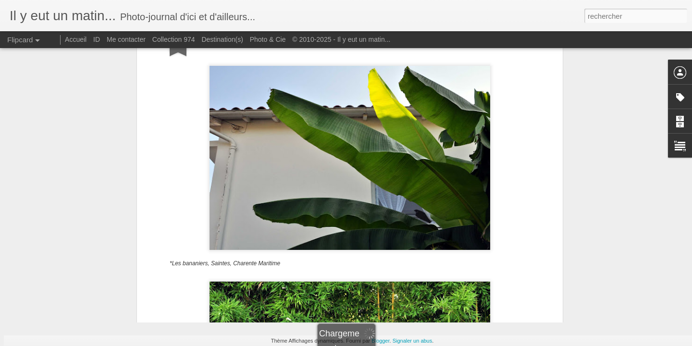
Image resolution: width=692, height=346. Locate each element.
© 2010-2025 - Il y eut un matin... (341, 39)
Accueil (75, 39)
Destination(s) (222, 39)
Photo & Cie (268, 39)
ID (96, 39)
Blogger (380, 341)
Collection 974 (173, 39)
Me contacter (126, 39)
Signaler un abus (412, 341)
